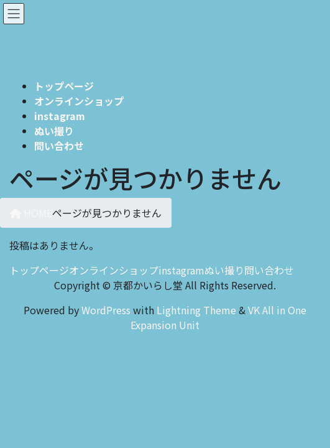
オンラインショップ (113, 270)
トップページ (39, 270)
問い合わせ (269, 270)
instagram (181, 270)
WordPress (106, 309)
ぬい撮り (224, 270)
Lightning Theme (196, 309)
